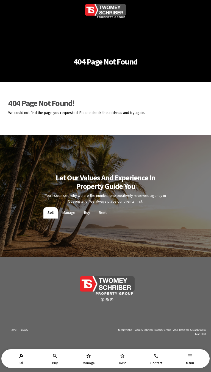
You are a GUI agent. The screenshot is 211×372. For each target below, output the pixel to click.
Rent (103, 213)
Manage (68, 213)
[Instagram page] (107, 300)
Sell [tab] (51, 213)
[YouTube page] (112, 300)
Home (13, 330)
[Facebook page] (103, 300)
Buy (87, 213)
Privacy (24, 330)
